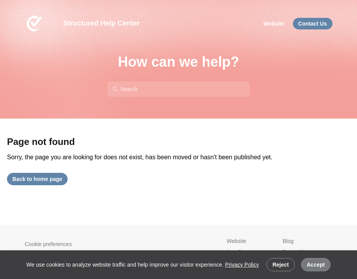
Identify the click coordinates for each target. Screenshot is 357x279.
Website (236, 241)
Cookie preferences (48, 244)
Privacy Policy (242, 265)
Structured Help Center (101, 23)
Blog (288, 241)
